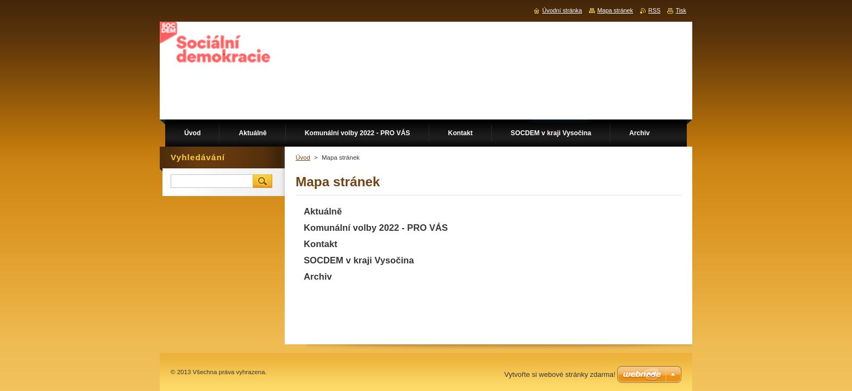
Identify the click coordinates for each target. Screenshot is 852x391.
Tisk (680, 10)
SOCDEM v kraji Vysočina (359, 260)
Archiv (318, 277)
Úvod (303, 157)
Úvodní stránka (562, 10)
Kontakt (320, 244)
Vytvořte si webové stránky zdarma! (560, 374)
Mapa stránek (615, 10)
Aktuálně (323, 211)
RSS (654, 10)
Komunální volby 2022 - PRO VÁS (376, 228)
